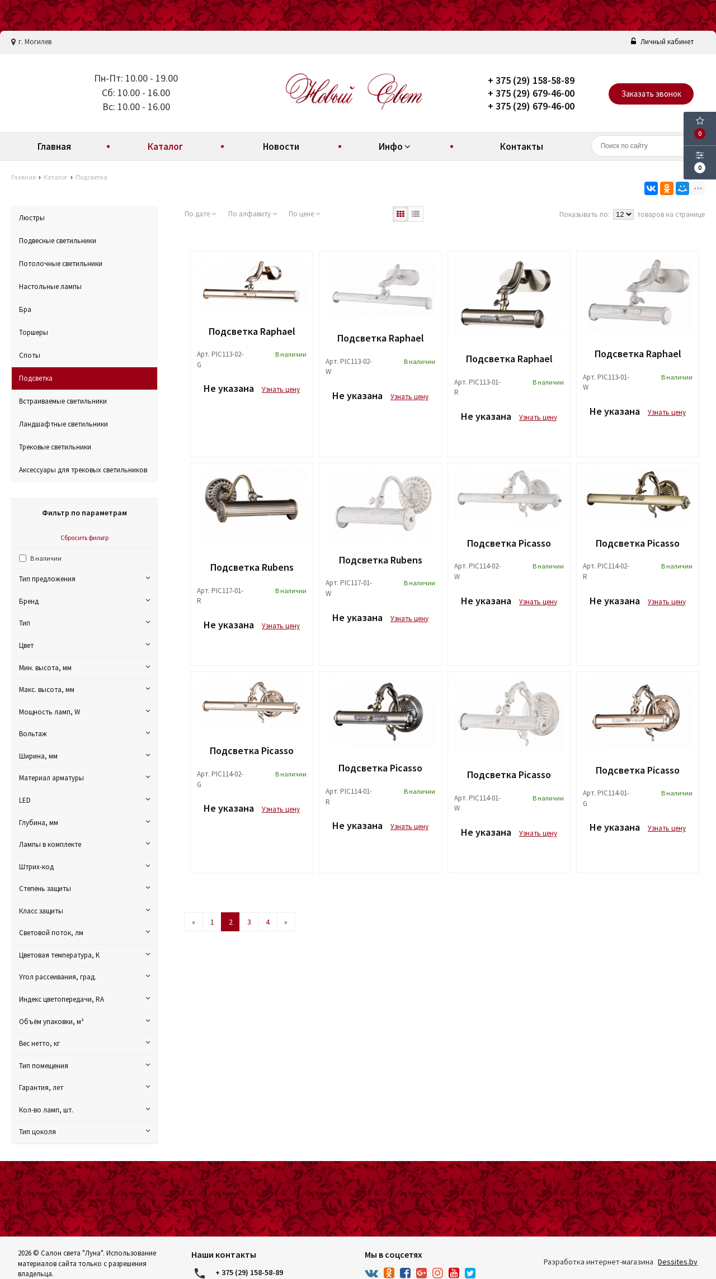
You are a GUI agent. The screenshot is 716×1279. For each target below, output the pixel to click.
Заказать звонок (651, 93)
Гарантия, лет (84, 1087)
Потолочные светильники (60, 263)
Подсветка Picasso (509, 543)
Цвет (84, 645)
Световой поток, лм (84, 932)
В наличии (46, 558)
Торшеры (33, 332)
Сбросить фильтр (84, 537)
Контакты (521, 146)
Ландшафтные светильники (63, 424)
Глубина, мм (84, 822)
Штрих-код (84, 866)
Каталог (165, 146)
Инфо (396, 146)
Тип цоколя (84, 1131)
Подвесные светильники (57, 240)
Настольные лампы (50, 286)
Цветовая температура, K (84, 955)
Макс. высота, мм (84, 689)
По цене (304, 214)
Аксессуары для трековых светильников (83, 470)
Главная (54, 146)
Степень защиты (84, 888)
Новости (281, 146)
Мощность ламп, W (84, 712)
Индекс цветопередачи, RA (84, 999)
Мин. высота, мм (84, 667)
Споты (29, 355)
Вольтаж (84, 733)
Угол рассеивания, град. (84, 977)
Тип (84, 623)
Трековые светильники (55, 447)
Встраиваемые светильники (63, 401)
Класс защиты (84, 911)
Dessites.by (678, 1262)
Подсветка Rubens (252, 567)
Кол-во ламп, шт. (84, 1110)
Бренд (84, 601)
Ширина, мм (84, 756)
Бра (25, 309)
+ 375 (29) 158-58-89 (531, 80)
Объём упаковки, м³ (84, 1021)
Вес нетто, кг (84, 1043)
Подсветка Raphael (252, 331)
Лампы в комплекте (84, 844)
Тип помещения (84, 1065)
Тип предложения (84, 579)
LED (84, 800)
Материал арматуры (84, 778)
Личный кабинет (662, 41)
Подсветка (36, 378)
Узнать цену (281, 389)
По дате (200, 214)
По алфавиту (252, 214)
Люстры (32, 217)
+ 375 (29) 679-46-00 (531, 93)
